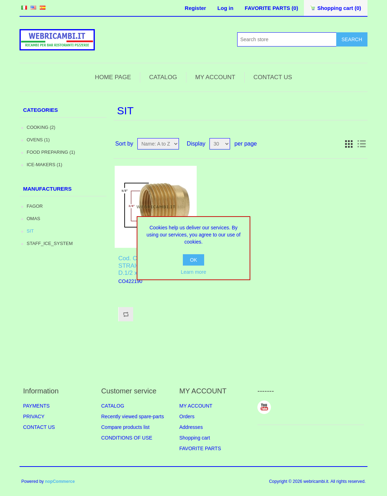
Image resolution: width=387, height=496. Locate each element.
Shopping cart (194, 438)
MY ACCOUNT (215, 77)
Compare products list (125, 427)
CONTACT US (273, 77)
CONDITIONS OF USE (126, 438)
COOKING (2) (41, 127)
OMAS (33, 218)
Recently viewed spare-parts (132, 416)
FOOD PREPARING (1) (51, 152)
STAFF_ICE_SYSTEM (50, 243)
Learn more (193, 272)
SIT (30, 231)
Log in (225, 8)
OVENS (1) (38, 139)
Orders (187, 416)
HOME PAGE (113, 77)
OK (193, 260)
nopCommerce (60, 481)
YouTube (264, 407)
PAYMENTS (36, 406)
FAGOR (35, 206)
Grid (348, 143)
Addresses (191, 427)
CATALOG (163, 77)
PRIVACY (33, 416)
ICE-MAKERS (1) (44, 164)
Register (195, 8)
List (361, 143)
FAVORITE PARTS (200, 448)
